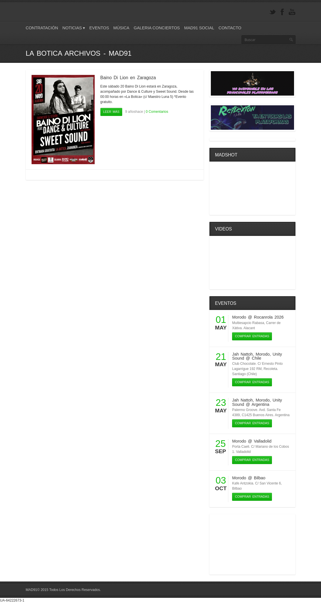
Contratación (42, 28)
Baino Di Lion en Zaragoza (128, 77)
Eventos (99, 28)
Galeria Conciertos (157, 28)
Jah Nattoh (242, 354)
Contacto (230, 28)
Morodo (239, 317)
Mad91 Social (199, 28)
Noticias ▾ (74, 28)
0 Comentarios (157, 112)
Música (121, 28)
